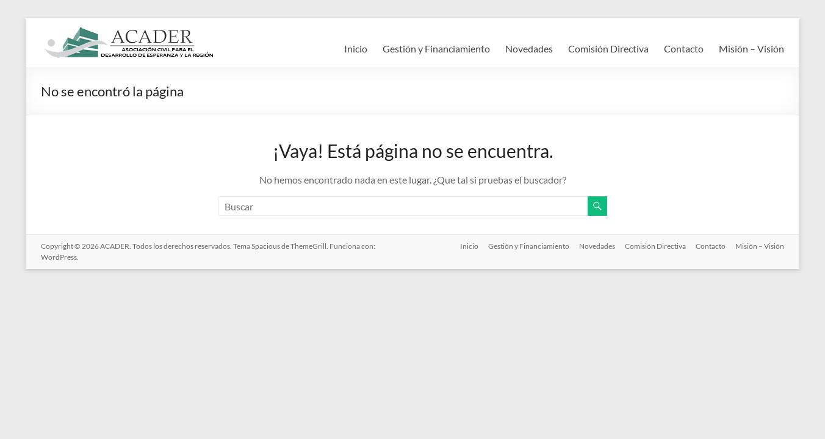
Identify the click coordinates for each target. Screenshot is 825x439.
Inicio (355, 48)
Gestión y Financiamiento (436, 48)
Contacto (684, 48)
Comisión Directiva (608, 48)
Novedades (529, 48)
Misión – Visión (751, 48)
